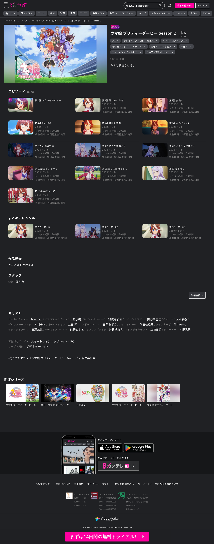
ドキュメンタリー (160, 13)
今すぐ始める (184, 5)
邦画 (72, 13)
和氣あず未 (115, 319)
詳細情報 (197, 295)
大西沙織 (75, 319)
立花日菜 (156, 329)
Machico (36, 319)
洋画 (62, 13)
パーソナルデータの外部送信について (158, 484)
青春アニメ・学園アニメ (163, 46)
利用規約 (79, 484)
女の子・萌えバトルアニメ (160, 52)
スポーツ (180, 13)
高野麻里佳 (154, 319)
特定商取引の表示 (124, 484)
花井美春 (179, 324)
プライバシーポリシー (99, 484)
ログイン (202, 5)
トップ (10, 13)
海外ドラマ (98, 13)
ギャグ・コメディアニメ (175, 40)
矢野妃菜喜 (116, 329)
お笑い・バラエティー (122, 13)
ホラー (194, 13)
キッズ (142, 13)
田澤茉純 (37, 329)
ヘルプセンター (43, 484)
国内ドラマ (27, 13)
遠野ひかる (77, 329)
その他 (206, 13)
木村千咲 (40, 324)
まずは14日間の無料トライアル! (107, 536)
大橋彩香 (181, 319)
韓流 (52, 13)
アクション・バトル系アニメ (126, 52)
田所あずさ (110, 324)
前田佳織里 (147, 324)
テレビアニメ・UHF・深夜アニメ (141, 40)
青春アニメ (186, 46)
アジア (83, 13)
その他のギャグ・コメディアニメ (129, 46)
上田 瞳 (72, 324)
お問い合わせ (63, 484)
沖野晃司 (185, 329)
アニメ (41, 13)
